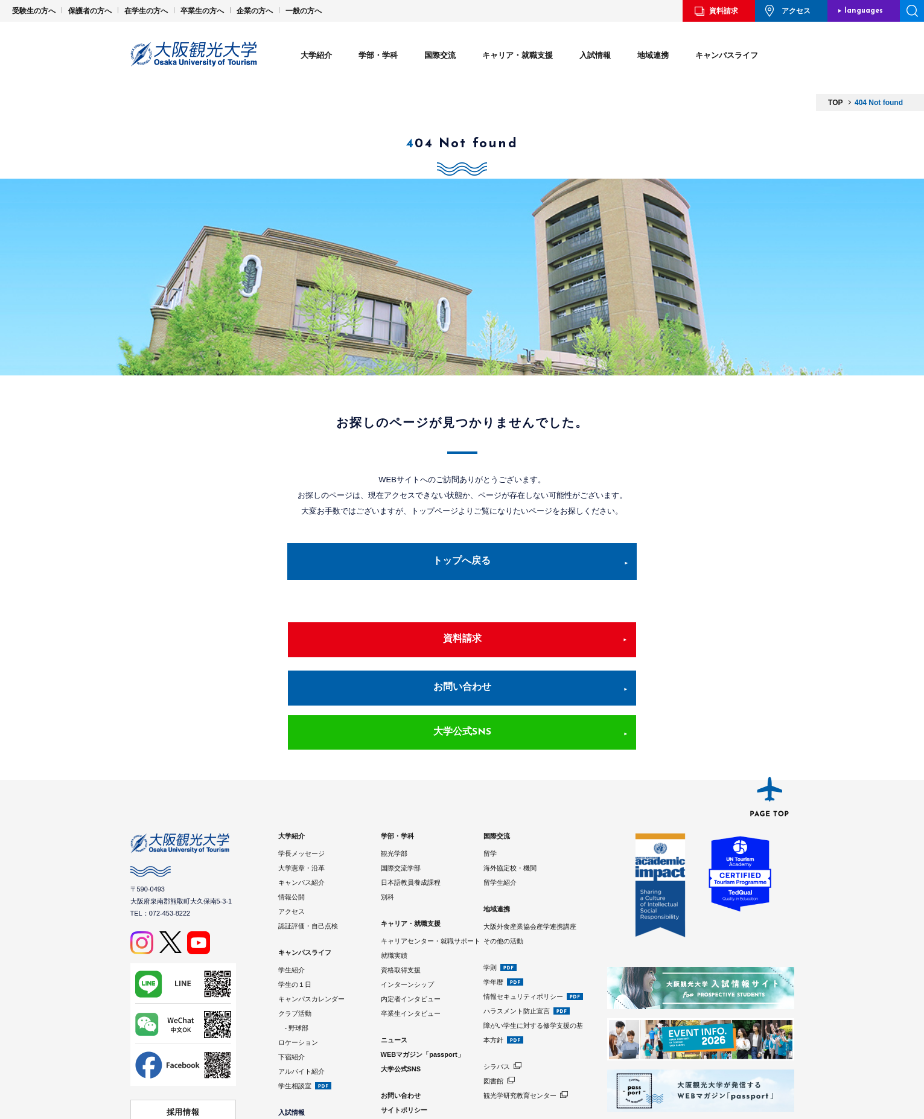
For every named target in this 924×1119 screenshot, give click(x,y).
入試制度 (291, 1052)
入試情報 (595, 55)
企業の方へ (255, 11)
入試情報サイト (301, 1081)
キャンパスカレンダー (311, 921)
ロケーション (298, 965)
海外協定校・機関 (510, 790)
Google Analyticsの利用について (431, 1061)
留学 (490, 776)
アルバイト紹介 (301, 994)
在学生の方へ (146, 11)
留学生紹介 (500, 805)
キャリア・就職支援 (517, 55)
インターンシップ (407, 907)
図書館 (493, 1003)
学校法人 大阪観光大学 (183, 1055)
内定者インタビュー (411, 921)
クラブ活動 (294, 936)
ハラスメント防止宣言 (516, 933)
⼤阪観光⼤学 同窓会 (183, 1078)
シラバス (496, 989)
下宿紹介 (291, 979)
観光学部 (394, 776)
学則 (490, 890)
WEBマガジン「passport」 (422, 977)
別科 (387, 819)
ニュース (394, 962)
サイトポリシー (404, 1032)
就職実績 (394, 878)
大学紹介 (316, 55)
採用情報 (183, 1032)
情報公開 (291, 819)
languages (863, 10)
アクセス (796, 11)
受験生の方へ (34, 11)
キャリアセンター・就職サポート (430, 863)
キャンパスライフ (726, 55)
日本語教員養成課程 (411, 805)
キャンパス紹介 (301, 805)
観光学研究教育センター (519, 1018)
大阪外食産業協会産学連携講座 (529, 849)
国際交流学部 (401, 790)
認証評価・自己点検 (308, 848)
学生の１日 (294, 907)
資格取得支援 (401, 892)
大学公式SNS (646, 653)
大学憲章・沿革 (301, 790)
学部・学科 (378, 55)
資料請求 (723, 11)
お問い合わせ (462, 653)
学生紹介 (291, 892)
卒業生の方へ (202, 11)
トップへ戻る (462, 563)
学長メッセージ (301, 776)
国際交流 (440, 55)
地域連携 (653, 55)
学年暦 (493, 904)
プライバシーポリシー (414, 1047)
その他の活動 (503, 863)
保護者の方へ (90, 11)
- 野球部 (293, 950)
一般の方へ (303, 11)
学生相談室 (294, 1008)
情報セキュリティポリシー (523, 919)
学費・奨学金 (298, 1067)
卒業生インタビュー (411, 936)
